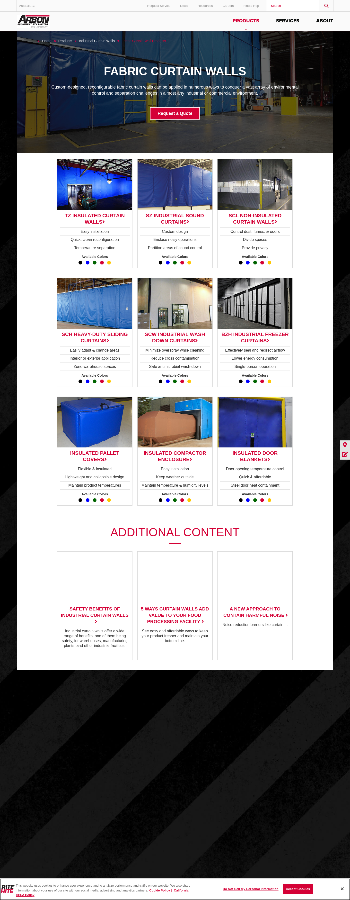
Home (46, 41)
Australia (27, 6)
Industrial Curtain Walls (97, 41)
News (184, 6)
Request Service (158, 6)
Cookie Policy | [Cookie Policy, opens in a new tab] (161, 890)
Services (287, 21)
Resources (205, 6)
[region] (175, 889)
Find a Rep (251, 6)
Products (246, 21)
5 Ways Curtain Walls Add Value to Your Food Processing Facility (175, 615)
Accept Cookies (298, 889)
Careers (228, 6)
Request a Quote (175, 113)
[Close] (342, 888)
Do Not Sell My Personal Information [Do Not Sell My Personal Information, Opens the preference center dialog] (250, 889)
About (324, 21)
